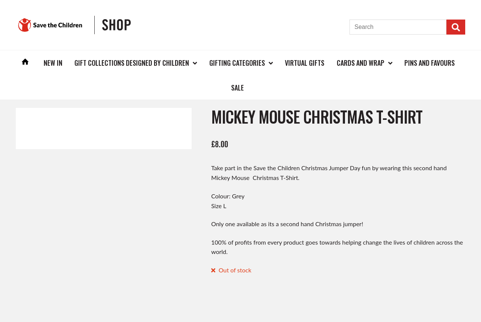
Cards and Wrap (360, 63)
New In (53, 63)
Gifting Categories (237, 63)
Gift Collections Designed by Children (131, 63)
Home (25, 62)
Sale (237, 87)
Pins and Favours (429, 63)
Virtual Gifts (304, 63)
